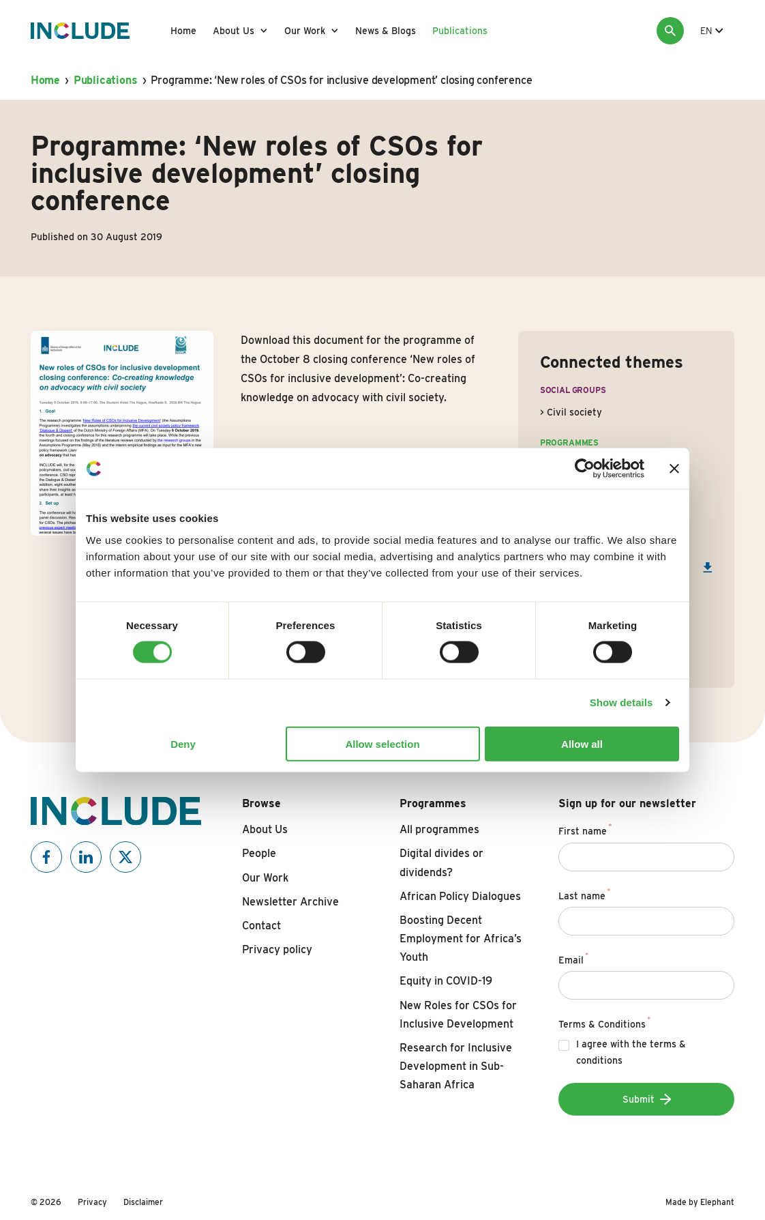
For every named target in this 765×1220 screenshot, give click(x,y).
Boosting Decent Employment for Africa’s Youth (461, 938)
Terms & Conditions (604, 1022)
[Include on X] (125, 857)
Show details (621, 702)
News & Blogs (385, 30)
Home (183, 30)
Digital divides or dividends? (441, 862)
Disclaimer (143, 1202)
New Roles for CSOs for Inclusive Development (458, 1014)
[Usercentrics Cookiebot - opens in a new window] (584, 469)
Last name (584, 893)
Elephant (717, 1202)
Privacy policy (277, 949)
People (259, 853)
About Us (233, 30)
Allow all (582, 743)
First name (585, 829)
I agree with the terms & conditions (631, 1052)
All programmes (439, 829)
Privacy (92, 1202)
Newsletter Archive (290, 901)
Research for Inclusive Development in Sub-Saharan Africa (456, 1066)
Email (573, 957)
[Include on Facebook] (46, 857)
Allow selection (382, 743)
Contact (261, 925)
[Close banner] (674, 469)
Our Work (304, 30)
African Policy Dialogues (460, 896)
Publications (459, 30)
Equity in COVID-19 (446, 980)
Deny (183, 743)
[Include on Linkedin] (86, 857)
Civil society (574, 412)
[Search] (670, 30)
